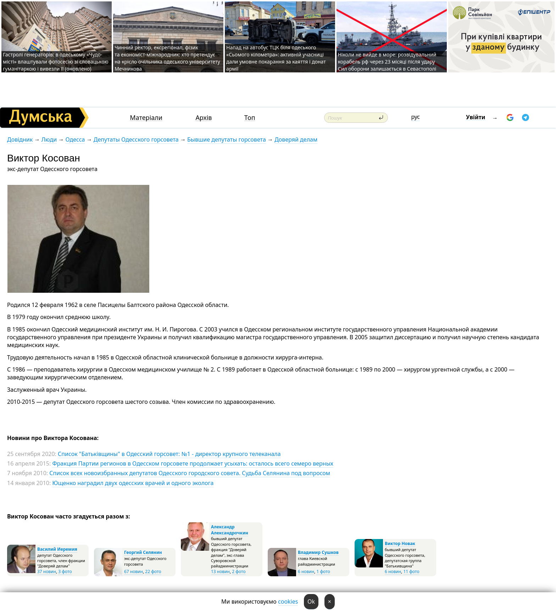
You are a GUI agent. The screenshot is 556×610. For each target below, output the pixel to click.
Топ (249, 117)
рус (415, 117)
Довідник (20, 139)
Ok (311, 601)
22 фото (153, 571)
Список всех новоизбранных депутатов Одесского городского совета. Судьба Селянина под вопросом (189, 473)
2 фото (238, 571)
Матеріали (146, 117)
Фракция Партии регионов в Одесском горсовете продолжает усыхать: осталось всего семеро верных (192, 463)
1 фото (323, 571)
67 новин (133, 571)
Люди (49, 139)
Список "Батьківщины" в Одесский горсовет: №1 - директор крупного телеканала (169, 454)
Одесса (75, 139)
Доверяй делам (295, 139)
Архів (203, 117)
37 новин (46, 571)
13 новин (220, 571)
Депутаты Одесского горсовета (136, 139)
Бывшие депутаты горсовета (226, 139)
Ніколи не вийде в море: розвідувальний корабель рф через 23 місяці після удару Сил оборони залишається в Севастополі (387, 61)
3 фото (65, 571)
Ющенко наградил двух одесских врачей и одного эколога (132, 483)
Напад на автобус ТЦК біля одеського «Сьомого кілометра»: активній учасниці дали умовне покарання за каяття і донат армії (276, 58)
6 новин (306, 571)
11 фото (411, 571)
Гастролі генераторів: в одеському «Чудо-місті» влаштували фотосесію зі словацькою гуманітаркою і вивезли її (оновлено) (56, 61)
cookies (288, 601)
